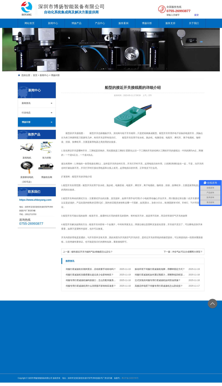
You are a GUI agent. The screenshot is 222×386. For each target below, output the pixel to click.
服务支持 (170, 23)
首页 (35, 75)
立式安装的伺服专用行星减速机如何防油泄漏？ (157, 280)
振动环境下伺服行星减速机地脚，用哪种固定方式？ (160, 269)
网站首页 (30, 23)
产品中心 (100, 23)
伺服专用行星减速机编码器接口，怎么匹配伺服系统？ (92, 280)
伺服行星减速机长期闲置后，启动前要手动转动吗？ (91, 269)
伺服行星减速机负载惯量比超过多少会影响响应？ (90, 274)
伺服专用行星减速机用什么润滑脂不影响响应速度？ (91, 286)
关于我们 (194, 23)
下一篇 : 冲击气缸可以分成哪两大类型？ (183, 251)
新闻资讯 (26, 103)
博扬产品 (76, 23)
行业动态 (26, 112)
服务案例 (123, 23)
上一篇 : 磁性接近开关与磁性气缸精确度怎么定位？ (88, 251)
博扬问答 (147, 23)
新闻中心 (53, 23)
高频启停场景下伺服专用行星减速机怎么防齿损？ (159, 286)
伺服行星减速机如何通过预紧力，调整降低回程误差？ (161, 274)
